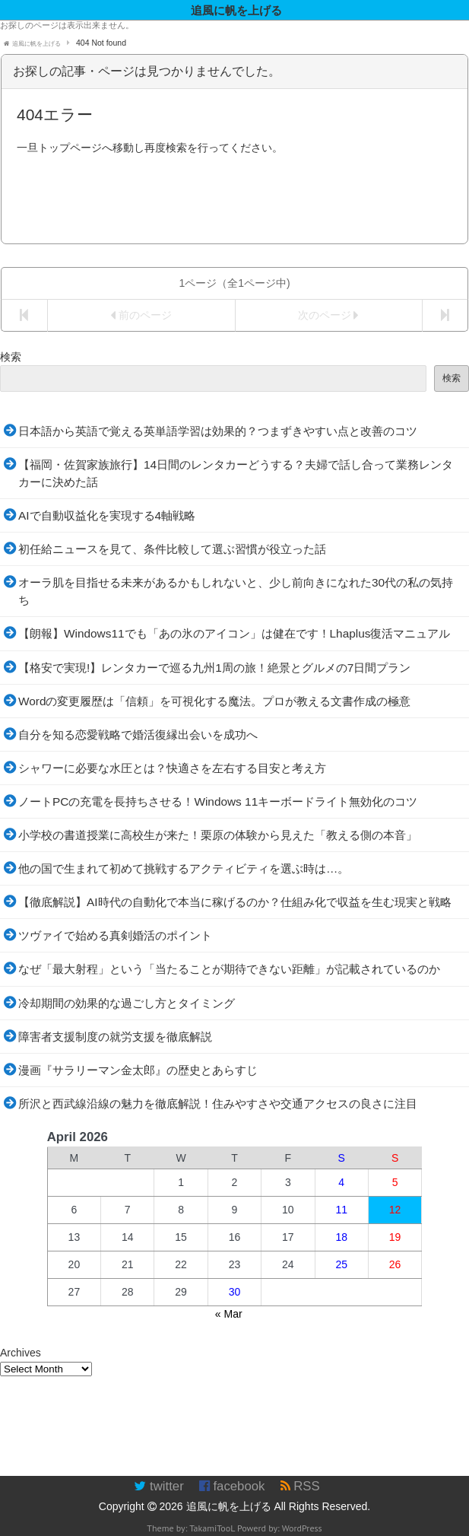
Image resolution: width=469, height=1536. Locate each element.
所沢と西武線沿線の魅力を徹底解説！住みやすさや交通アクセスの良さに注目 (217, 1103)
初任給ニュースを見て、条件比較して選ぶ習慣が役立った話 (172, 548)
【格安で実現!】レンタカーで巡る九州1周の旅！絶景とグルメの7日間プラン (214, 667)
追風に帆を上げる (228, 1506)
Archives (20, 1353)
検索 (10, 357)
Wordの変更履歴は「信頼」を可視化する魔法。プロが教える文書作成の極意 (214, 701)
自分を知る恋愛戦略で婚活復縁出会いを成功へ (138, 734)
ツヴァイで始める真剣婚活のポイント (115, 935)
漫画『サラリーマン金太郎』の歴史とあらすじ (138, 1070)
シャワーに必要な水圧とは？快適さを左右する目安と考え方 (172, 768)
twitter (158, 1486)
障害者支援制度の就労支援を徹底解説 (115, 1036)
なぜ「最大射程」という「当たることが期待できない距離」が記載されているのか (229, 968)
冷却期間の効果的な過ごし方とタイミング (126, 1003)
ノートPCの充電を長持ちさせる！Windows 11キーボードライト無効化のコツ (217, 801)
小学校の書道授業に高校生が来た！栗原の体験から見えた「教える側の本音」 (217, 834)
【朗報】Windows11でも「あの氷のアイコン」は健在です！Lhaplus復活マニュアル (234, 633)
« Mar (228, 1314)
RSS (300, 1486)
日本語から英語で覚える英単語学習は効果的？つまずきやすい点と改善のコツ (217, 431)
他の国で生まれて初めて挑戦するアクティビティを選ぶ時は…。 (183, 868)
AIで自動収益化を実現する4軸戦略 (106, 515)
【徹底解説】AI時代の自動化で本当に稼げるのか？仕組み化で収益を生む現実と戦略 (235, 901)
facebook (232, 1486)
